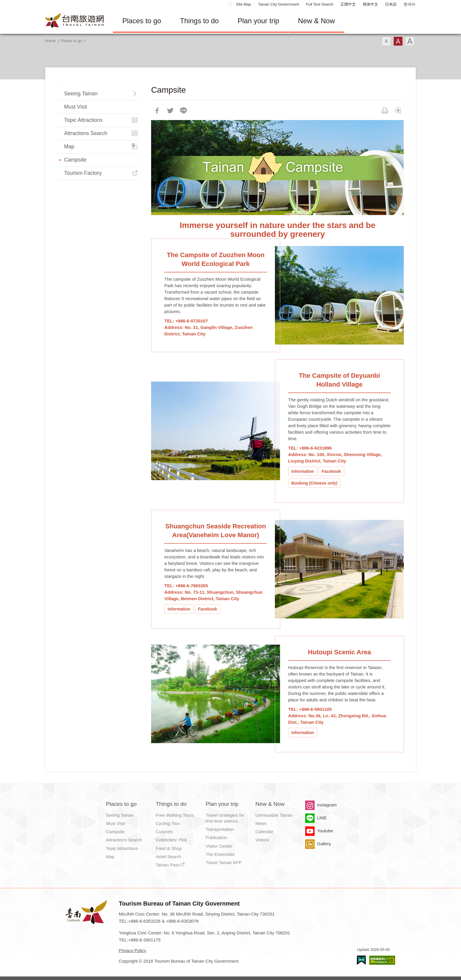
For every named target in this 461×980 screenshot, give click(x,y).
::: (230, 4)
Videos (262, 839)
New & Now (316, 21)
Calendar (264, 831)
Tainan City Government (278, 4)
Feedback (398, 111)
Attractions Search (85, 133)
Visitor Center (219, 845)
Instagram (327, 804)
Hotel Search (168, 856)
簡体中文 (370, 4)
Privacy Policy (132, 950)
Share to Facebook (157, 111)
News (261, 823)
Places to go (141, 21)
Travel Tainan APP (224, 862)
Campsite (75, 160)
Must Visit (75, 107)
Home (50, 41)
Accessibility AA (382, 960)
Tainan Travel (74, 21)
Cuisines (164, 831)
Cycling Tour (168, 823)
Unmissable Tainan (274, 815)
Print (385, 111)
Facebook (331, 471)
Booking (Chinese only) (314, 483)
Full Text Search (319, 4)
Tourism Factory (83, 173)
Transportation (220, 829)
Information (302, 471)
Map (69, 146)
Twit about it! (170, 111)
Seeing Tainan (81, 93)
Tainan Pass (168, 864)
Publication (216, 837)
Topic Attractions (83, 120)
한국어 (409, 4)
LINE (322, 817)
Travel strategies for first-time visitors (225, 818)
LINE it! (183, 111)
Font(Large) (409, 41)
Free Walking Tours (174, 815)
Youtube (325, 830)
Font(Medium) (398, 41)
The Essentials (220, 854)
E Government (361, 960)
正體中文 (348, 4)
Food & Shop (169, 848)
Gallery (324, 843)
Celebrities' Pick (171, 839)
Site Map (243, 4)
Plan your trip (258, 21)
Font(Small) (386, 41)
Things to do (199, 21)
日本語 (391, 4)
